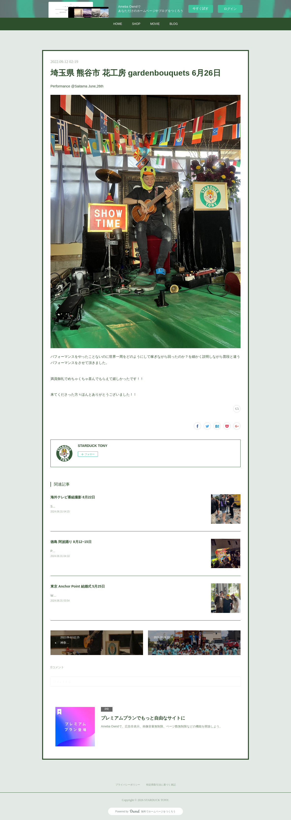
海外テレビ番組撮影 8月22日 (72, 497)
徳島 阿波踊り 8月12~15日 (71, 542)
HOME (117, 24)
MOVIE (155, 24)
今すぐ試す (201, 8)
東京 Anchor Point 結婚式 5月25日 (77, 586)
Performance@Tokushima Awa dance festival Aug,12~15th (88, 551)
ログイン (230, 9)
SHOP (136, 24)
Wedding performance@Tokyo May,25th (76, 595)
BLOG (174, 24)
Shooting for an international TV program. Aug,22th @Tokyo (89, 506)
